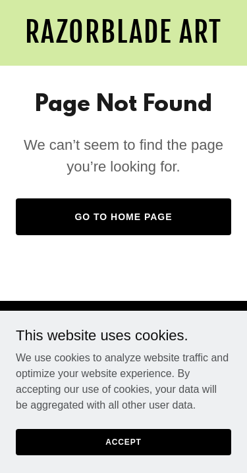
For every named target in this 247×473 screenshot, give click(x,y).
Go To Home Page (123, 217)
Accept (123, 450)
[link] (123, 39)
